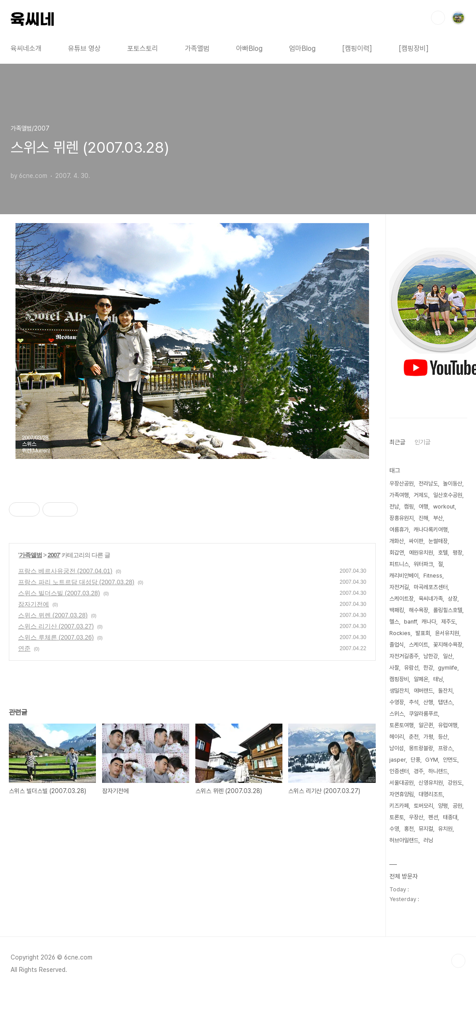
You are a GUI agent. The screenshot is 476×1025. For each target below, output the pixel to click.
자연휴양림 (401, 794)
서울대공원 (401, 782)
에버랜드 (423, 690)
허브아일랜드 (404, 840)
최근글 (397, 442)
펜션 (433, 817)
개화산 (396, 541)
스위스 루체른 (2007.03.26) (56, 637)
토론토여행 (401, 725)
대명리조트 (431, 794)
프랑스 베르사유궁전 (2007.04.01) (65, 570)
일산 (448, 656)
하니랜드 (438, 771)
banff (410, 621)
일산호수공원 (447, 495)
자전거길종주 (404, 656)
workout (444, 506)
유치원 (445, 828)
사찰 (394, 667)
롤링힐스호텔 (447, 610)
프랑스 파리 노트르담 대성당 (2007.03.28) (76, 582)
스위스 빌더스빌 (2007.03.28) (59, 593)
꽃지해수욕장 (447, 644)
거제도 (421, 495)
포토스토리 (142, 48)
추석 (414, 702)
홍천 (409, 828)
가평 (428, 736)
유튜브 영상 (84, 48)
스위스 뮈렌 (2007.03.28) (53, 615)
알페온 (421, 679)
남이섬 (396, 748)
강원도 (455, 782)
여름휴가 (399, 529)
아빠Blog (249, 48)
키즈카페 (399, 805)
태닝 (438, 679)
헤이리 (396, 736)
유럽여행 (447, 725)
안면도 (450, 759)
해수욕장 (418, 610)
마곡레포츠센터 (431, 587)
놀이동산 (452, 483)
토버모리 (423, 805)
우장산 (416, 817)
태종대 (450, 817)
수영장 (396, 702)
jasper (397, 759)
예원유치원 (421, 552)
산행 (428, 702)
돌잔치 (445, 690)
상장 (452, 598)
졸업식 (396, 644)
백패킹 (396, 610)
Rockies (400, 633)
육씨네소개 (26, 48)
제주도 (448, 621)
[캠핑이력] (357, 48)
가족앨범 (197, 48)
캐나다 (429, 621)
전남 (394, 506)
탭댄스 (445, 702)
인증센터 (399, 771)
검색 (438, 17)
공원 (457, 805)
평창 (457, 552)
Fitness (432, 575)
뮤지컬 (426, 828)
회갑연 (396, 552)
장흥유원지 (401, 518)
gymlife (447, 667)
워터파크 (423, 564)
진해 (423, 518)
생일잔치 (399, 690)
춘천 (414, 736)
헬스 (394, 621)
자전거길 (399, 587)
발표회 (422, 633)
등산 (443, 736)
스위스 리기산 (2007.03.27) (56, 626)
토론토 (396, 817)
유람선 (411, 667)
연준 (24, 648)
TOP (458, 961)
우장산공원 (401, 483)
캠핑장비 (399, 679)
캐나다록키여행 (431, 529)
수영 (394, 828)
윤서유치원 (447, 633)
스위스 (396, 713)
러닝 (428, 840)
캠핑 (409, 506)
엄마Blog (302, 48)
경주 (418, 771)
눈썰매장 (438, 541)
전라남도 (428, 483)
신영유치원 (431, 782)
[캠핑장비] (414, 48)
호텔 (443, 552)
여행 (423, 506)
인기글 (422, 442)
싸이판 (416, 541)
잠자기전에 (33, 604)
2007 (54, 555)
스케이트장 (401, 598)
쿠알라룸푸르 (423, 713)
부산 (438, 518)
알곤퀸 (426, 725)
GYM (431, 759)
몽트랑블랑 (421, 748)
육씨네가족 (431, 598)
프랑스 (445, 748)
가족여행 (399, 495)
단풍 (415, 759)
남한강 (430, 656)
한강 (428, 667)
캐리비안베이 (404, 575)
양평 (443, 805)
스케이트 (418, 644)
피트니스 (399, 564)
